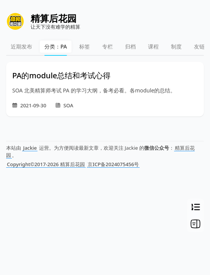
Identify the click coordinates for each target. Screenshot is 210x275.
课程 (153, 46)
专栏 (107, 46)
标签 (84, 46)
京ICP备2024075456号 (113, 164)
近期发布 (21, 46)
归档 (130, 46)
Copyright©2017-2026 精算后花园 (46, 164)
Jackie (30, 147)
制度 (176, 46)
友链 (199, 46)
